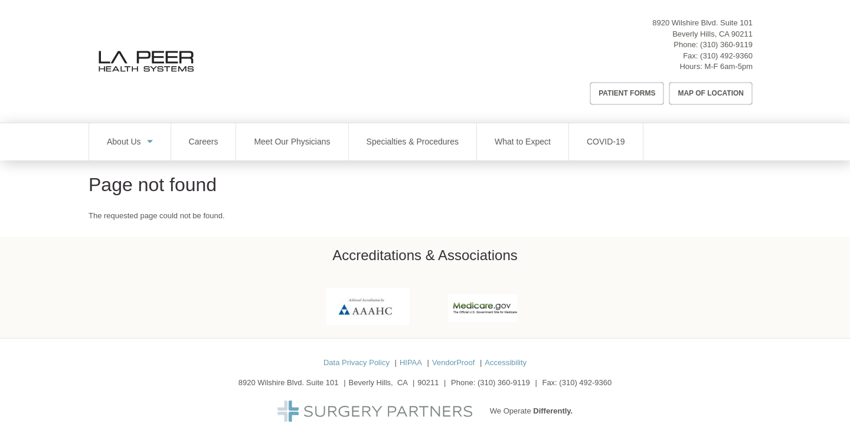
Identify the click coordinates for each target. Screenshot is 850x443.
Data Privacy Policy (356, 362)
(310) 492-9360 (726, 55)
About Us (124, 141)
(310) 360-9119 (726, 44)
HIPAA (411, 362)
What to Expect (523, 141)
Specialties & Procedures (413, 141)
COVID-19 (606, 141)
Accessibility (506, 362)
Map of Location (711, 93)
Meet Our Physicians (292, 141)
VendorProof (453, 362)
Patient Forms (627, 93)
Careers (203, 141)
